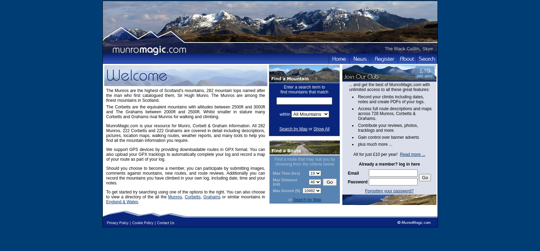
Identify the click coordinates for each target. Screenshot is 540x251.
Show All (321, 129)
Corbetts (192, 197)
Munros (175, 197)
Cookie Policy (142, 223)
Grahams (211, 197)
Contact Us (165, 223)
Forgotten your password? (389, 191)
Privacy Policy (118, 223)
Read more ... (412, 154)
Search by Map (293, 129)
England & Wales (122, 201)
